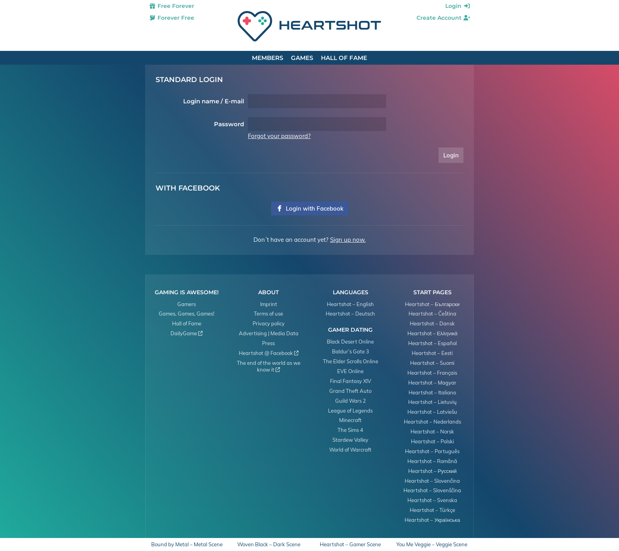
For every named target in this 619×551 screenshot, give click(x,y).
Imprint (268, 304)
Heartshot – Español (432, 343)
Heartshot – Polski (432, 441)
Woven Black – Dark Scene (268, 544)
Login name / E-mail (213, 101)
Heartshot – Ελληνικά (432, 333)
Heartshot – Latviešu (432, 412)
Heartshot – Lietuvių (432, 402)
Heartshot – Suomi (432, 363)
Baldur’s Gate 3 (350, 351)
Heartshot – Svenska (432, 500)
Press (268, 343)
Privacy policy (269, 323)
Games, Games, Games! (186, 313)
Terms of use (268, 313)
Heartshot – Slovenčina (432, 481)
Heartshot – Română (432, 461)
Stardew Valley (350, 440)
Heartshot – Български (432, 304)
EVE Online (350, 371)
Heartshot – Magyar (432, 382)
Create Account (443, 17)
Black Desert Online (350, 341)
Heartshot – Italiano (432, 392)
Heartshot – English (350, 304)
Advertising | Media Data (268, 333)
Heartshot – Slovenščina (432, 490)
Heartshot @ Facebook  (268, 353)
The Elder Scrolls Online (350, 361)
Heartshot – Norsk (432, 431)
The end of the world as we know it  (268, 366)
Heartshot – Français (432, 373)
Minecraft (350, 420)
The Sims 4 (350, 430)
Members (267, 58)
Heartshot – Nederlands (432, 421)
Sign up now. (348, 239)
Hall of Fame (344, 58)
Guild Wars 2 (350, 401)
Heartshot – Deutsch (350, 313)
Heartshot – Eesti (432, 353)
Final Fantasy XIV (350, 381)
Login (458, 5)
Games (302, 58)
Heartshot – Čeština (432, 313)
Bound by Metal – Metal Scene (187, 544)
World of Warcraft (350, 449)
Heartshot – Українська (432, 520)
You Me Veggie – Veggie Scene (431, 544)
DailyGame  (187, 333)
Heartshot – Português (432, 451)
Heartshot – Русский (432, 471)
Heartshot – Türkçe (432, 510)
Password (229, 124)
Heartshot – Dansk (432, 323)
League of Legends (350, 410)
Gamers (186, 304)
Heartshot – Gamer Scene (350, 544)
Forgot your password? (279, 136)
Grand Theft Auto (350, 391)
